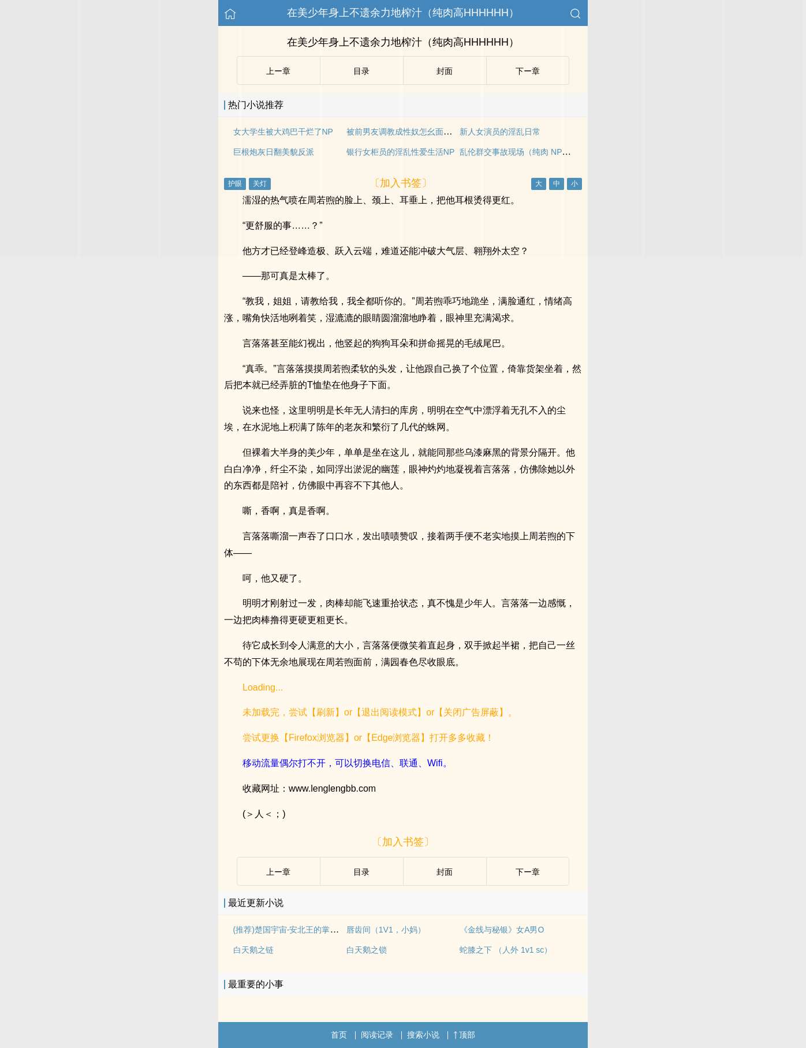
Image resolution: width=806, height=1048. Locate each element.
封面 (444, 71)
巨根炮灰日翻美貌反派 (273, 151)
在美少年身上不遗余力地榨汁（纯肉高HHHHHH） (403, 12)
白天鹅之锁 (366, 949)
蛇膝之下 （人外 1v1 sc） (506, 949)
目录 (361, 71)
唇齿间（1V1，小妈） (386, 929)
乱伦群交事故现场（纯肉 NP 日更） (524, 151)
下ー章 (528, 71)
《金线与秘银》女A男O (502, 929)
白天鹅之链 (253, 949)
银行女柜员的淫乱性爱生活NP (400, 151)
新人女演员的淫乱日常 (500, 131)
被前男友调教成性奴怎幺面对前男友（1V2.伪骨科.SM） (446, 131)
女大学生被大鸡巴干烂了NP (283, 131)
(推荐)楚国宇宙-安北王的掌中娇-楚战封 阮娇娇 (316, 929)
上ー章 (278, 71)
